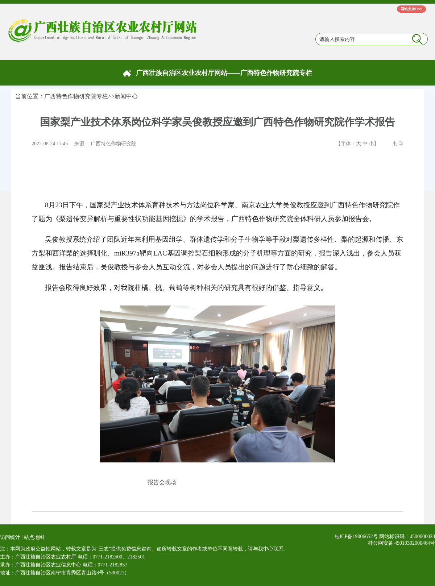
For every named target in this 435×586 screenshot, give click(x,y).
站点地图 (34, 537)
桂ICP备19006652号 (356, 536)
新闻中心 (126, 96)
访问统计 (10, 537)
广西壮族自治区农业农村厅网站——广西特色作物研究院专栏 (224, 72)
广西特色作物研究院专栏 (76, 96)
